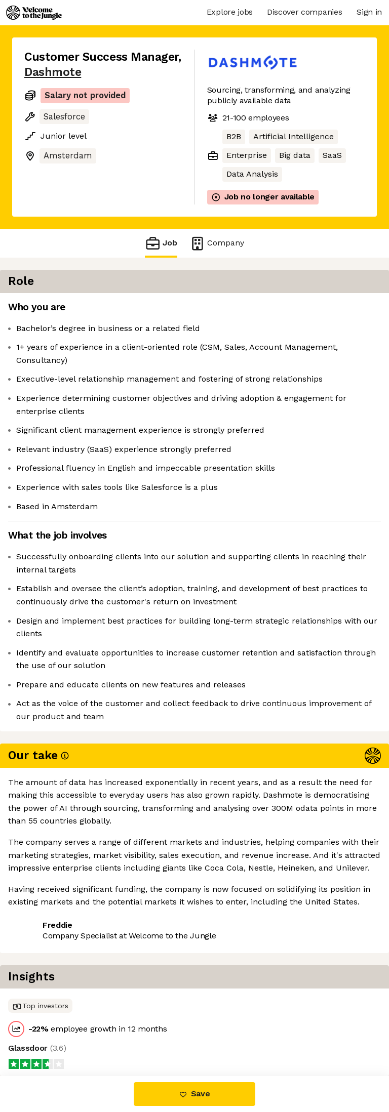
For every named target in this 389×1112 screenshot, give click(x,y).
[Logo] (34, 13)
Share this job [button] (52, 976)
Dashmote (52, 72)
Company (216, 243)
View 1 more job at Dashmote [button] (81, 995)
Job (161, 243)
